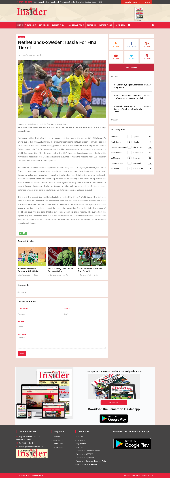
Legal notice (81, 443)
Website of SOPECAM (85, 454)
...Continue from (75, 25)
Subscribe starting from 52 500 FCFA (137, 2)
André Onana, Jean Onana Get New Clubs (60, 270)
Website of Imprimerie (85, 457)
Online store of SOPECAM (86, 464)
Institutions (105, 25)
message (22, 334)
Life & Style (142, 147)
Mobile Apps (58, 443)
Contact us (80, 440)
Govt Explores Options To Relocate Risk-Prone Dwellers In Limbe (128, 109)
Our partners (58, 447)
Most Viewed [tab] (131, 67)
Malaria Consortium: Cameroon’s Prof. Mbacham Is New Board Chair (129, 96)
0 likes (39, 55)
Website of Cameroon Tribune (88, 450)
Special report (121, 152)
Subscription (58, 440)
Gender (142, 142)
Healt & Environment (121, 147)
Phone (21, 321)
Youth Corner (121, 142)
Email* (67, 309)
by (19, 55)
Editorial (91, 25)
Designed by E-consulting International (138, 475)
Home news (120, 25)
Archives (79, 447)
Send (22, 353)
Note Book (44, 25)
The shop (56, 437)
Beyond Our (142, 168)
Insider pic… (58, 25)
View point (30, 25)
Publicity (79, 437)
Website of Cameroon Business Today (91, 461)
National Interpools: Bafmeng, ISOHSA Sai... (29, 270)
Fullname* (23, 309)
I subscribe (113, 402)
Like (22, 233)
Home (20, 25)
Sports (21, 37)
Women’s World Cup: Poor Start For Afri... (90, 270)
